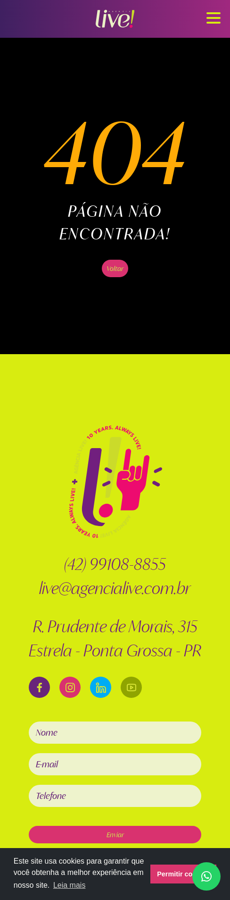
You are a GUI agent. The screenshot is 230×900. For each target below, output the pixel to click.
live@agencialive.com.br (115, 588)
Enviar (115, 834)
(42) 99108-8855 (115, 564)
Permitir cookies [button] (183, 874)
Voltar (115, 268)
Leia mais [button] (69, 885)
